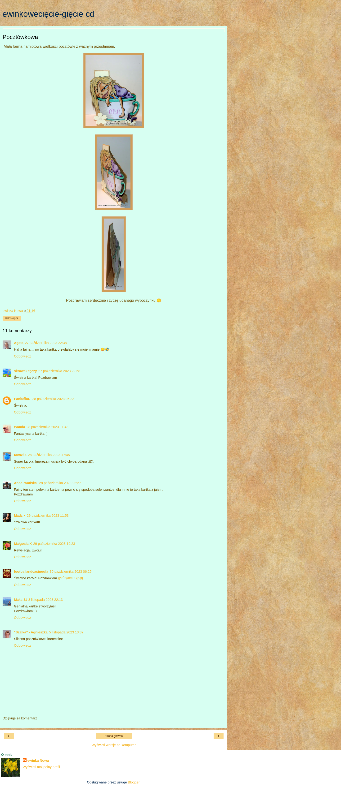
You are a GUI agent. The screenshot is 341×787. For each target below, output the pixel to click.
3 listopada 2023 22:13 (45, 600)
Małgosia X (23, 544)
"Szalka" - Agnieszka (31, 632)
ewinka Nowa (38, 760)
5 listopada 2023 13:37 (66, 632)
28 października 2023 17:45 (49, 455)
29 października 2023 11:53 (48, 515)
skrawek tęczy (25, 371)
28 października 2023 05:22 (53, 399)
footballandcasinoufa (31, 571)
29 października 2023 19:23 (54, 544)
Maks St (20, 600)
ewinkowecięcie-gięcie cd (48, 13)
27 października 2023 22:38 (46, 343)
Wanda (19, 427)
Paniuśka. (22, 399)
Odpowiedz (22, 356)
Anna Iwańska (26, 483)
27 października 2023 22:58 (59, 371)
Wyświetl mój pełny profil (41, 767)
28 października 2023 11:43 (47, 427)
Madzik (19, 515)
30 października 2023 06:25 (71, 571)
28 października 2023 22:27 (60, 483)
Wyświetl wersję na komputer (114, 745)
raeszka (20, 455)
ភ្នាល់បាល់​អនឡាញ (70, 578)
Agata (18, 343)
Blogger (133, 782)
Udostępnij (11, 318)
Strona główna (114, 736)
